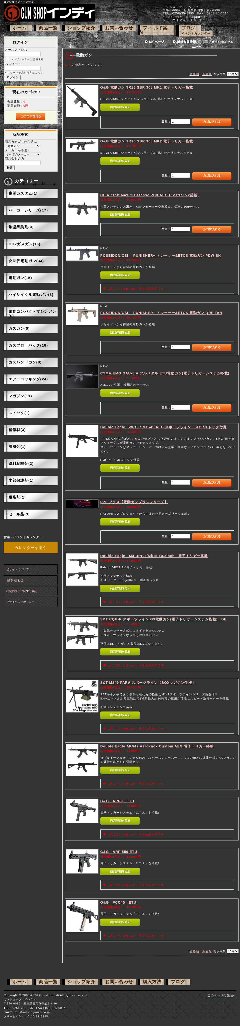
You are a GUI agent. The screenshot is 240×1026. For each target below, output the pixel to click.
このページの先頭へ (221, 995)
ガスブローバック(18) (28, 345)
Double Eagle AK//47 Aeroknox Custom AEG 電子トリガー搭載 (157, 746)
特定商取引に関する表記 (21, 591)
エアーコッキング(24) (28, 379)
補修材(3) (17, 430)
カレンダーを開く (30, 548)
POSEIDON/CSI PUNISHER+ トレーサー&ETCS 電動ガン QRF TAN (161, 313)
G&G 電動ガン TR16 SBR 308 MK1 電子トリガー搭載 (146, 87)
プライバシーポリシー (20, 601)
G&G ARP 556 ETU (118, 852)
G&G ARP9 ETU (117, 801)
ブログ (188, 27)
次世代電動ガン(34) (26, 261)
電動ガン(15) (20, 278)
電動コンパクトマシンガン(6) (32, 313)
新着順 (207, 74)
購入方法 (152, 981)
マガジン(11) (20, 396)
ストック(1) (19, 413)
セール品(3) (19, 514)
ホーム (19, 27)
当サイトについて (17, 569)
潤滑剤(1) (17, 446)
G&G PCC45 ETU (118, 902)
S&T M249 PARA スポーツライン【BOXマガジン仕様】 (148, 683)
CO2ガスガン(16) (24, 244)
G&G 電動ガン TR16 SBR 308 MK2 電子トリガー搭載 (146, 141)
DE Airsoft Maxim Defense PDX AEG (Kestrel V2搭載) (149, 195)
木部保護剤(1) (21, 480)
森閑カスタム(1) (23, 193)
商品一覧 (48, 27)
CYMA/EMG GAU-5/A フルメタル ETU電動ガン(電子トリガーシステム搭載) (164, 373)
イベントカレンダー (195, 33)
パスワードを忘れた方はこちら (24, 72)
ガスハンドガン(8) (25, 362)
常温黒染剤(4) (21, 227)
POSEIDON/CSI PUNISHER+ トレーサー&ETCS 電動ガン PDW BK (160, 255)
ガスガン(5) (19, 328)
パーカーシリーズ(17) (28, 210)
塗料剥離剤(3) (21, 463)
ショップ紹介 (81, 27)
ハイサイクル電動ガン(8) (31, 294)
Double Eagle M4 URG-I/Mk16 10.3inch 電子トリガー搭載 (154, 556)
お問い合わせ (119, 27)
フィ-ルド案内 (153, 30)
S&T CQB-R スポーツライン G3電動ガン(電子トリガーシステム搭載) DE (163, 619)
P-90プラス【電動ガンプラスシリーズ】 (134, 502)
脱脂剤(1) (17, 497)
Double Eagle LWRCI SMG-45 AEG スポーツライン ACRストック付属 (163, 427)
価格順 (194, 74)
